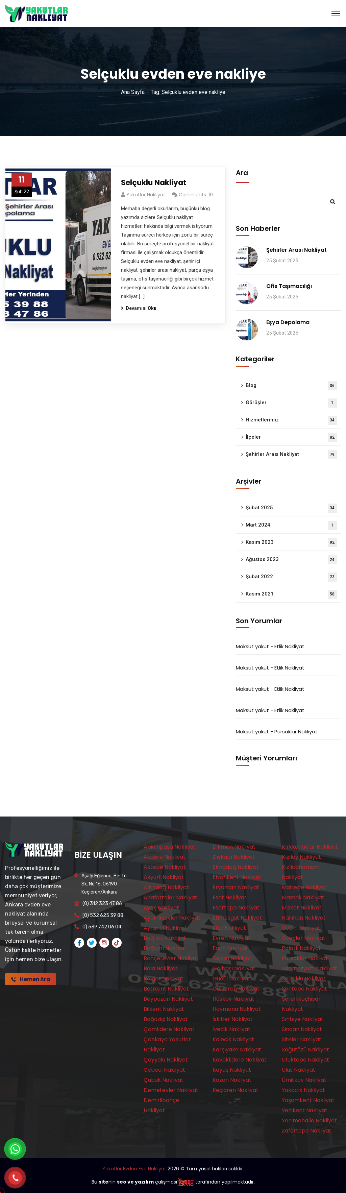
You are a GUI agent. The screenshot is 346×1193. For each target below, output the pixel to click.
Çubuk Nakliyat (163, 1080)
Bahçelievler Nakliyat (171, 958)
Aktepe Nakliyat (165, 867)
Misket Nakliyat (302, 907)
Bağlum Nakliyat (165, 948)
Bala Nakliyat (161, 968)
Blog (291, 385)
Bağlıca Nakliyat (165, 938)
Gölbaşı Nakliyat (234, 968)
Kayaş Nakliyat (232, 1070)
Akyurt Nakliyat (164, 877)
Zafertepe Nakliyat (306, 1131)
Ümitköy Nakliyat (304, 1080)
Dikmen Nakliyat (234, 847)
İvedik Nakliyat (231, 1029)
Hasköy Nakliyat (233, 999)
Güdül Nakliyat (231, 978)
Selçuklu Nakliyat (154, 182)
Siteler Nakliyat (301, 1039)
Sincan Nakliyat (302, 1029)
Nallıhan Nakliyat (304, 918)
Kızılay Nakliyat (301, 857)
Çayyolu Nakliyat (166, 1060)
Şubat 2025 (291, 508)
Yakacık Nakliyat (303, 1090)
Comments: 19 (196, 194)
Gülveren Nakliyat (236, 989)
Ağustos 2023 (291, 559)
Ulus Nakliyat (298, 1070)
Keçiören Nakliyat (235, 1090)
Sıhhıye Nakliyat (302, 1019)
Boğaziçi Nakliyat (166, 1019)
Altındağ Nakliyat (166, 887)
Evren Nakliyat (231, 938)
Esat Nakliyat (230, 897)
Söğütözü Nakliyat (305, 1049)
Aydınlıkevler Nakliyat (172, 918)
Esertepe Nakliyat (236, 907)
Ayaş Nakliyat (161, 907)
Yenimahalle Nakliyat (309, 1120)
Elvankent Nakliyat (237, 877)
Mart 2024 (291, 525)
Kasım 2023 (291, 542)
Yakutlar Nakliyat (145, 194)
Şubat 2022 (291, 577)
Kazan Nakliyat (232, 1080)
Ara (242, 172)
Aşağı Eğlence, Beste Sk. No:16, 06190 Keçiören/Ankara (104, 884)
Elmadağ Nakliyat (236, 867)
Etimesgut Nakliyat (237, 918)
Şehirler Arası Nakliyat (296, 250)
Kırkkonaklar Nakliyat (310, 847)
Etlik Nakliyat (289, 646)
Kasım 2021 (291, 594)
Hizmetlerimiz (291, 420)
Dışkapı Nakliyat (234, 857)
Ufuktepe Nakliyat (305, 1060)
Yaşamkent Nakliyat (308, 1100)
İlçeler (291, 437)
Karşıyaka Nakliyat (237, 1049)
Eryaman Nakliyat (236, 887)
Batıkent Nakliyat (166, 989)
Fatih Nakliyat (230, 948)
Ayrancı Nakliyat (165, 928)
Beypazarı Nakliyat (168, 999)
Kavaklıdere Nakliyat (240, 1060)
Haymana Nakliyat (237, 1009)
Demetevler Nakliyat (171, 1090)
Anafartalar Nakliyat (170, 897)
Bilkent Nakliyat (164, 1009)
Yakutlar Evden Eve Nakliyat (134, 1168)
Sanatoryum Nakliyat (309, 968)
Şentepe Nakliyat (304, 989)
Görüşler (291, 403)
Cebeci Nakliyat (164, 1070)
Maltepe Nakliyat (304, 887)
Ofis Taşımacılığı (289, 286)
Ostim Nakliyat (301, 928)
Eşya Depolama (288, 322)
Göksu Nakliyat (232, 958)
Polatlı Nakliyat (301, 948)
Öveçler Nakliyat (303, 938)
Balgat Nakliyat (163, 978)
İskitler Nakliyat (233, 1019)
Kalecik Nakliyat (233, 1039)
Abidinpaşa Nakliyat (170, 847)
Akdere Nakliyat (165, 857)
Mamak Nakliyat (303, 897)
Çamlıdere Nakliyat (169, 1029)
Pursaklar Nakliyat (296, 731)
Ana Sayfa (133, 92)
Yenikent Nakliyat (304, 1110)
